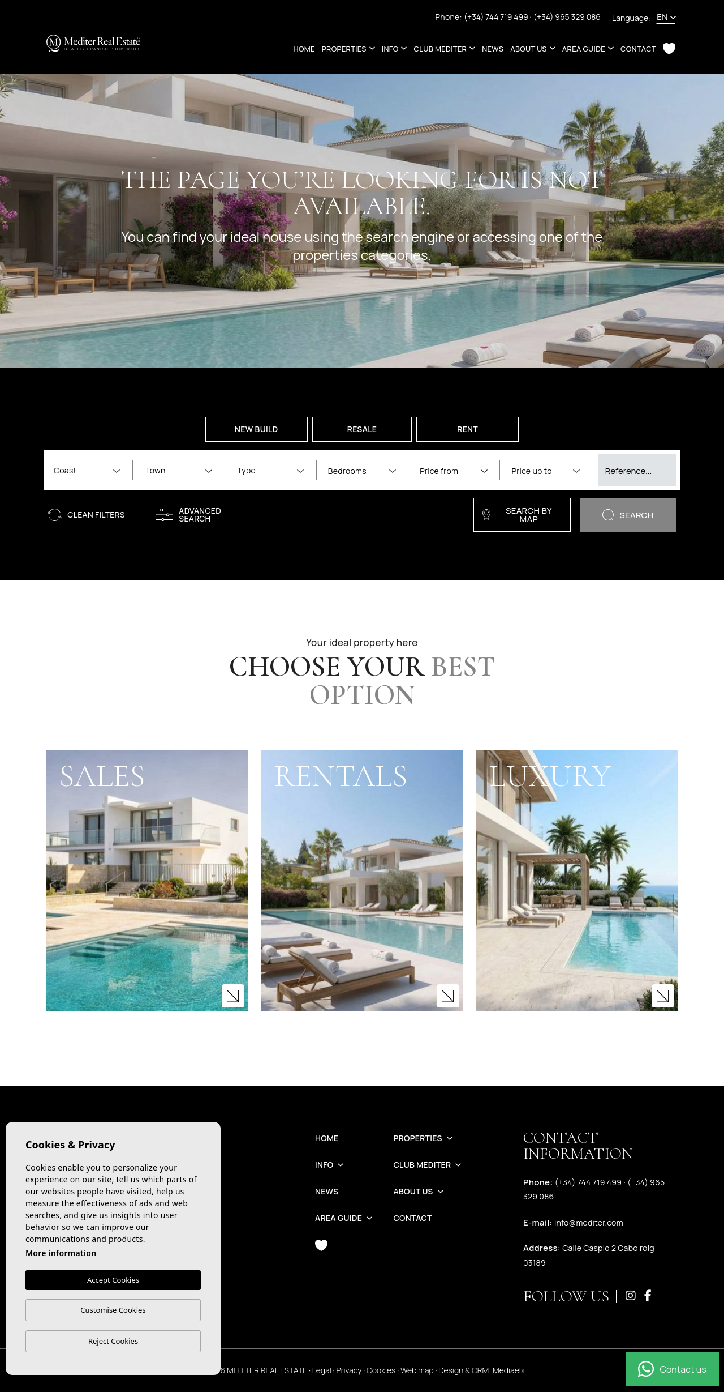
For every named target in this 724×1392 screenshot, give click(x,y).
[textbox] (89, 470)
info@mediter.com (588, 1222)
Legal (321, 1370)
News (492, 49)
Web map (417, 1370)
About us (528, 49)
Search (627, 515)
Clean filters (86, 515)
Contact (638, 49)
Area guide (583, 49)
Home (304, 49)
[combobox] (87, 469)
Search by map (516, 515)
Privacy (348, 1370)
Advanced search (188, 514)
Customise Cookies (112, 1310)
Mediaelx (509, 1370)
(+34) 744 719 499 (496, 16)
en (662, 17)
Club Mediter (440, 49)
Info (390, 49)
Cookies (381, 1370)
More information (60, 1253)
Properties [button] (344, 49)
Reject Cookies (113, 1341)
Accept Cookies (113, 1280)
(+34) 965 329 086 (567, 16)
